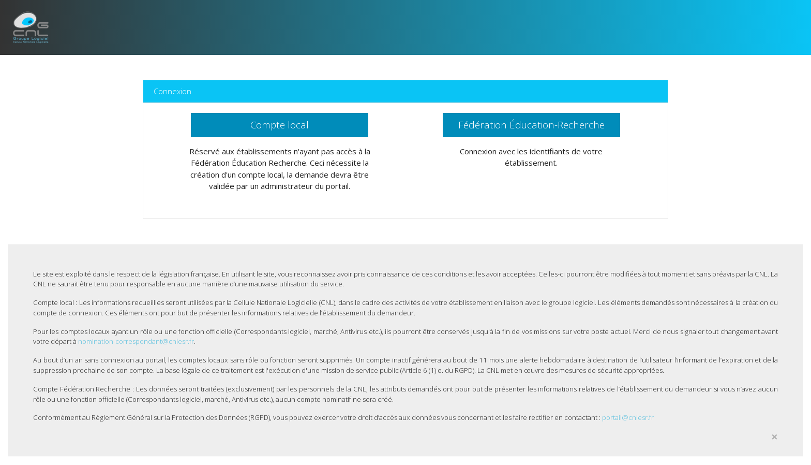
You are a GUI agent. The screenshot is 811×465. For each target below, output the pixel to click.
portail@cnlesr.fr (628, 417)
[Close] (774, 437)
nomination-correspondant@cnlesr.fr (136, 341)
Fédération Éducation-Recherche (531, 124)
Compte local (279, 124)
